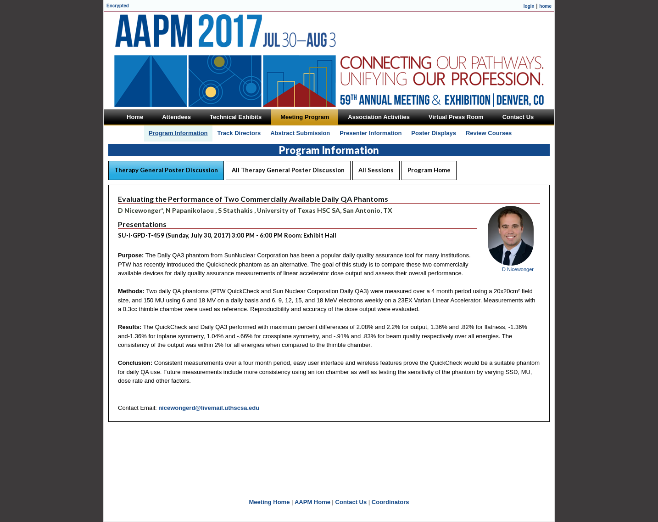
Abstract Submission (300, 133)
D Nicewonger (518, 269)
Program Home (429, 170)
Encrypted (117, 5)
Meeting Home (269, 502)
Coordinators (390, 502)
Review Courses (489, 133)
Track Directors (239, 133)
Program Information (178, 133)
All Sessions (376, 170)
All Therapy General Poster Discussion (288, 170)
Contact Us (351, 502)
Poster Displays (433, 133)
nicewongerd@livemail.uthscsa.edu (208, 407)
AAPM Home (312, 502)
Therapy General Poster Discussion (166, 170)
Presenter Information (370, 133)
